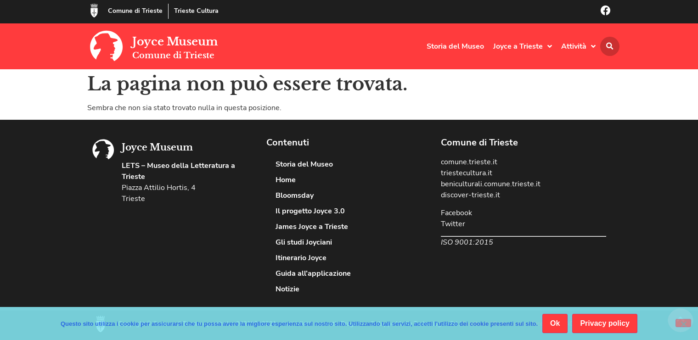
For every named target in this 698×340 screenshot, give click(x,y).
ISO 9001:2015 (467, 242)
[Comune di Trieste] (94, 10)
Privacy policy (605, 323)
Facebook (456, 213)
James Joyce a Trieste (312, 227)
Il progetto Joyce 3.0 (310, 211)
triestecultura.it (466, 173)
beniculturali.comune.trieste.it (490, 184)
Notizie (287, 289)
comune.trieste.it (469, 162)
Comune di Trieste (135, 10)
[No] (683, 323)
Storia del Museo (455, 46)
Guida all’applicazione (313, 273)
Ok (555, 323)
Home (286, 180)
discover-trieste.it (470, 195)
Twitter (453, 224)
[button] (609, 46)
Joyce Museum (175, 41)
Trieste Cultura (196, 10)
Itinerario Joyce (301, 258)
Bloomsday (295, 195)
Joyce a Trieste (522, 46)
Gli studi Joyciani (304, 242)
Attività (578, 46)
